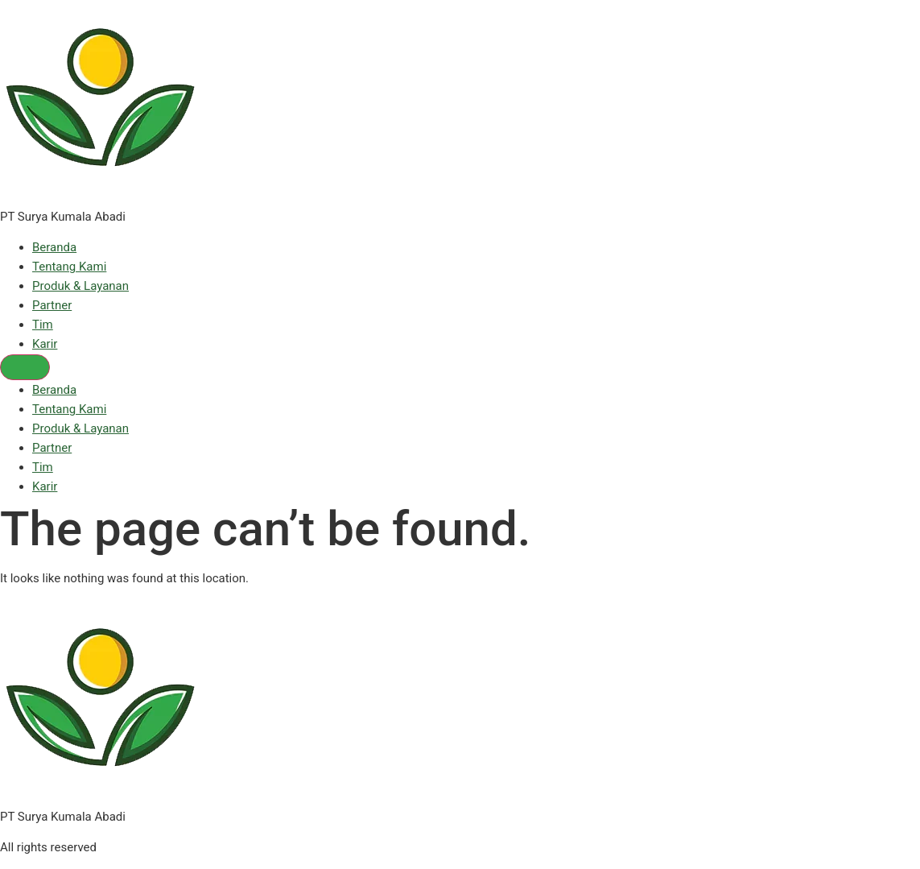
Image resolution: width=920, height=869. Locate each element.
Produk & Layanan (80, 286)
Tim (42, 324)
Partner (52, 305)
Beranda (54, 247)
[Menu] (25, 367)
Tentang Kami (69, 266)
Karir (44, 344)
